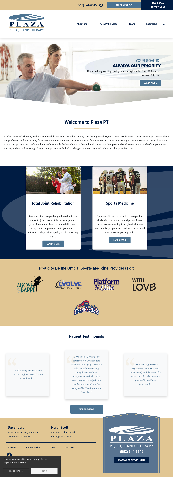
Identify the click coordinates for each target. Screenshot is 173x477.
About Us (82, 24)
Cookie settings (16, 471)
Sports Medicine (120, 203)
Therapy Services (107, 24)
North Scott (59, 427)
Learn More (150, 83)
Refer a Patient (124, 5)
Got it (44, 471)
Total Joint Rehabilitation (53, 203)
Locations (151, 24)
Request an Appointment (131, 460)
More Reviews (86, 409)
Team (132, 24)
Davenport (16, 427)
